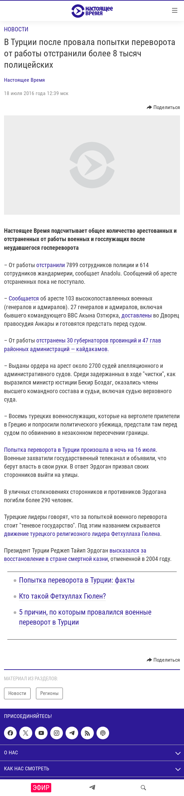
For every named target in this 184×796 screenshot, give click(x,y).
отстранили (50, 264)
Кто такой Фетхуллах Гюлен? (62, 596)
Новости (16, 29)
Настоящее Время (24, 80)
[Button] (163, 107)
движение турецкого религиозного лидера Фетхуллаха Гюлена (82, 533)
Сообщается (24, 298)
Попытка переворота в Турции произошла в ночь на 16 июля (80, 449)
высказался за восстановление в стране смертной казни (75, 554)
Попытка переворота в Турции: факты (77, 580)
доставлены (136, 315)
